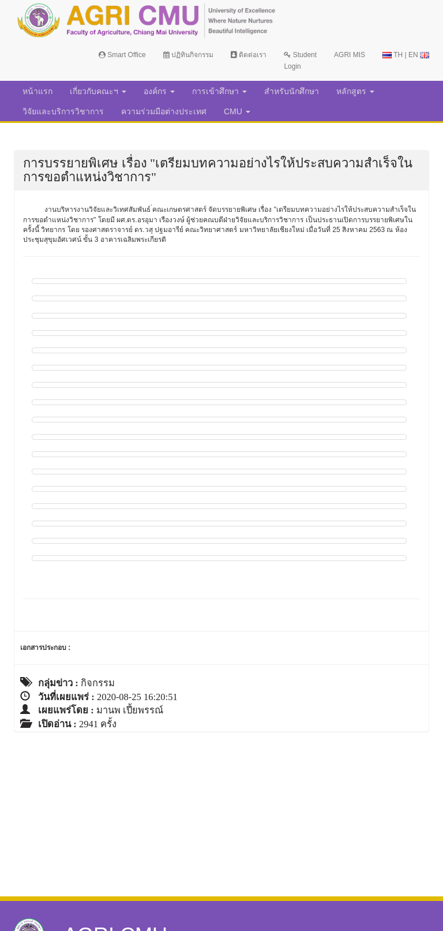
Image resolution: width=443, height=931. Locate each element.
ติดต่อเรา (248, 55)
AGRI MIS (349, 55)
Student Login (300, 60)
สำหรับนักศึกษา (291, 91)
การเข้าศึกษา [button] (219, 91)
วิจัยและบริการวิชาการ (63, 111)
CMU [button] (237, 111)
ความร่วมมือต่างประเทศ (164, 111)
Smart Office (122, 55)
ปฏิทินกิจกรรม (188, 55)
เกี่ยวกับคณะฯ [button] (98, 91)
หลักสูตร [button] (355, 91)
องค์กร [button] (159, 91)
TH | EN (405, 55)
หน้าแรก (37, 91)
